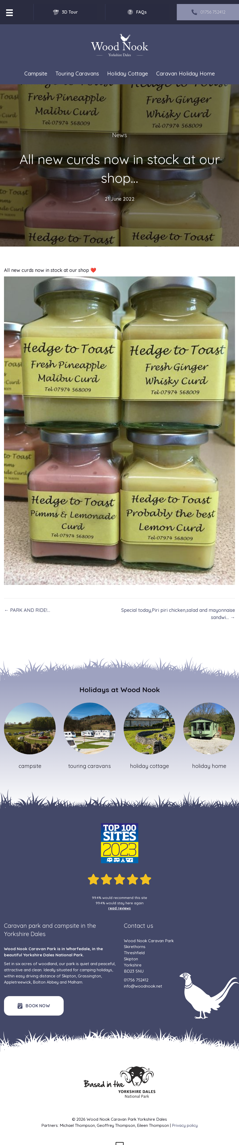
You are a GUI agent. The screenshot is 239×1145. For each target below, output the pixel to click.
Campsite (35, 73)
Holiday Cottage (127, 73)
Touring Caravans (77, 73)
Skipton (69, 975)
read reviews (119, 908)
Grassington (89, 975)
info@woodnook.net (143, 986)
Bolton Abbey (46, 982)
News (119, 135)
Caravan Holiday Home (185, 73)
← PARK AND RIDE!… (27, 610)
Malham (75, 982)
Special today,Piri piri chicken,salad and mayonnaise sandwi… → (178, 613)
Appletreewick (17, 982)
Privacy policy (185, 1125)
